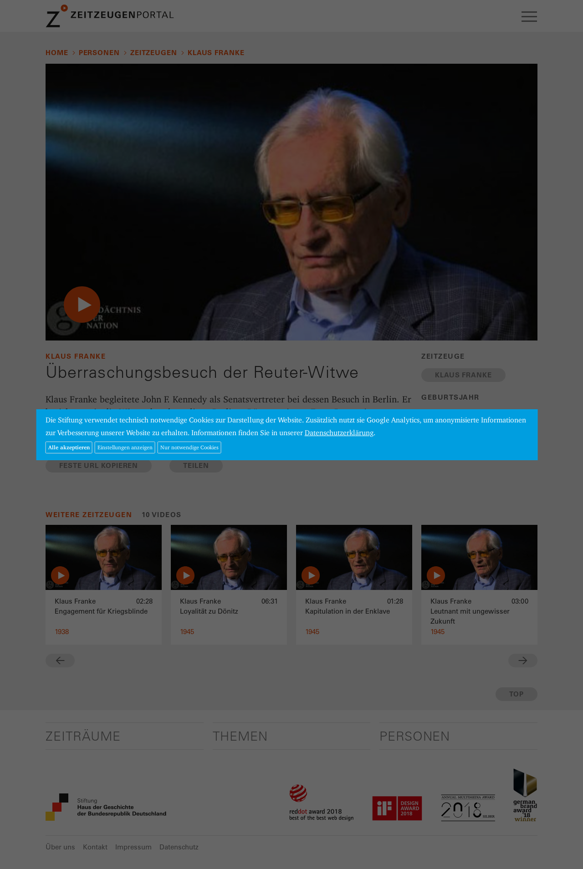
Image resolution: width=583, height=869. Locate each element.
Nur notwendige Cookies (189, 447)
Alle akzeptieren (69, 447)
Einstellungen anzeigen (125, 447)
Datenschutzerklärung (339, 432)
